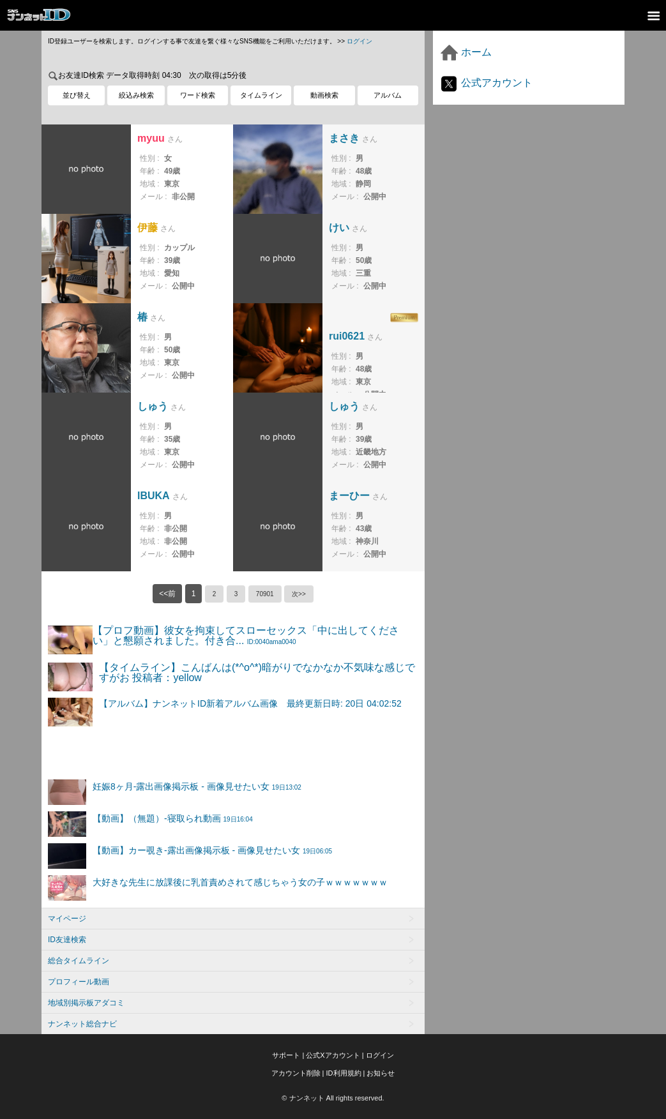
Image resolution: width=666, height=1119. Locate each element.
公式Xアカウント (332, 1055)
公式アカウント (486, 82)
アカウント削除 (296, 1073)
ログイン (359, 41)
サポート (286, 1055)
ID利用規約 (343, 1073)
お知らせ (381, 1073)
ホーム (465, 52)
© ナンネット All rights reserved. (333, 1098)
